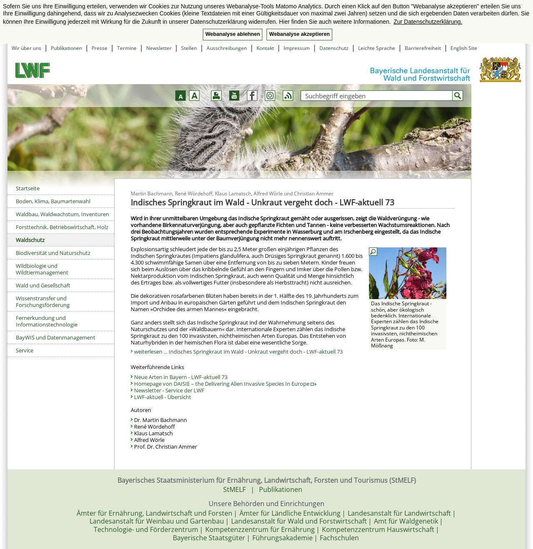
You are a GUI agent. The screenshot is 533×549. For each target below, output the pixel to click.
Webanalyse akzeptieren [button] (299, 34)
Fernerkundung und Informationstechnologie (46, 321)
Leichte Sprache (376, 48)
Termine (127, 48)
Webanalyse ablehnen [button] (232, 34)
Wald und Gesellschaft (43, 285)
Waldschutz (30, 240)
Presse (99, 48)
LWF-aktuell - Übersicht (162, 397)
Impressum (297, 48)
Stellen (189, 48)
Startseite (28, 188)
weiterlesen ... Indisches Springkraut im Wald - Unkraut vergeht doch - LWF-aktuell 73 (238, 351)
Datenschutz (334, 48)
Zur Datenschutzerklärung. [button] (428, 21)
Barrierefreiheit (423, 48)
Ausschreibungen (227, 48)
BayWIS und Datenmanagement (55, 337)
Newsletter (159, 48)
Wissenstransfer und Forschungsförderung (43, 301)
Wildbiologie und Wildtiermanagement (42, 269)
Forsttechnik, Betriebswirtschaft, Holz (62, 227)
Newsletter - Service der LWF (169, 390)
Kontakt (265, 48)
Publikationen (66, 48)
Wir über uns (26, 48)
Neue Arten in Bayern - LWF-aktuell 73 (180, 377)
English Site (464, 48)
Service (24, 350)
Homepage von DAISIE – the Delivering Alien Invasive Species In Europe (225, 383)
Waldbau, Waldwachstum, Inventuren (62, 214)
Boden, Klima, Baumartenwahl (53, 201)
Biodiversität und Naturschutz (53, 253)
